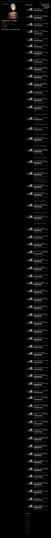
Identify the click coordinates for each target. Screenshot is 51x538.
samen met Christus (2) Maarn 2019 (40, 321)
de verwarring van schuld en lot (39, 172)
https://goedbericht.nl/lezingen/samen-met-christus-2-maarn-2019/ (40, 326)
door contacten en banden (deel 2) (40, 160)
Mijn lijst (23, 1)
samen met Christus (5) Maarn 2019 (40, 297)
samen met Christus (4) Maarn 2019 (40, 305)
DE (38, 1)
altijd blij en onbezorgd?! (38, 505)
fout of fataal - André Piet (38, 91)
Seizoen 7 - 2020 (28, 524)
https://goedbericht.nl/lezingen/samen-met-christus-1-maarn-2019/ (40, 334)
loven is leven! (36, 127)
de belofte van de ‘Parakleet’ (39, 282)
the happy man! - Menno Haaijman (40, 83)
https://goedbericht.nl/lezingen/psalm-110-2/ (40, 457)
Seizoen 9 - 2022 (27, 527)
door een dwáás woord (38, 337)
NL (35, 1)
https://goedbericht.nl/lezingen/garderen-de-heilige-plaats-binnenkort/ (40, 426)
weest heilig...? (36, 117)
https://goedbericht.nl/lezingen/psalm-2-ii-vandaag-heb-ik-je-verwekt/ (40, 442)
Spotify (10, 29)
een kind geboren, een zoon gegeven (40, 15)
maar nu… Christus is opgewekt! (39, 352)
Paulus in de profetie (37, 345)
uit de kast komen (37, 498)
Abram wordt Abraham (38, 490)
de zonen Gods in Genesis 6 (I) (39, 243)
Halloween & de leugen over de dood (40, 67)
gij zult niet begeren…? (38, 236)
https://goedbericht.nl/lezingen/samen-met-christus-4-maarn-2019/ (40, 310)
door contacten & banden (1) (39, 184)
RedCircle (18, 29)
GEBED (4, 1)
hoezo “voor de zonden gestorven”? (40, 482)
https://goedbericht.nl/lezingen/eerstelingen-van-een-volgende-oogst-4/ (40, 256)
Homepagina (10, 1)
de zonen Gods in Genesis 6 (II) (39, 228)
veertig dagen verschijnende (39, 259)
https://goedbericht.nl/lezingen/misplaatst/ (40, 48)
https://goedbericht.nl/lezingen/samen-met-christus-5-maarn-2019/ (40, 302)
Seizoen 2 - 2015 (27, 516)
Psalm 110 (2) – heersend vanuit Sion (40, 453)
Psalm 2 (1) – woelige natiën (39, 460)
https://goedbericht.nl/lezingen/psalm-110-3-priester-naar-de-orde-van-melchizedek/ (40, 434)
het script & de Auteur (38, 367)
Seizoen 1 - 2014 (27, 515)
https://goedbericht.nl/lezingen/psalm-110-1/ (40, 472)
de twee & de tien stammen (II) (39, 106)
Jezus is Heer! (36, 38)
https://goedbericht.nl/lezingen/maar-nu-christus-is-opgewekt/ (40, 357)
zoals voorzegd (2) (37, 8)
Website (3, 29)
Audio (13, 1)
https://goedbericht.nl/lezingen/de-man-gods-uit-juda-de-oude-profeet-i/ (41, 64)
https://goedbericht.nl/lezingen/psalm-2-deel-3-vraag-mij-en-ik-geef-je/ (41, 401)
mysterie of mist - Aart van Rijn (39, 98)
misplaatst (36, 45)
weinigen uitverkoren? (38, 475)
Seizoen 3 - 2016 (27, 518)
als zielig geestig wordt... (38, 51)
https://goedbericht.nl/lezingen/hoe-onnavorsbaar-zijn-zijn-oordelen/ (39, 154)
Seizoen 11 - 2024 (27, 530)
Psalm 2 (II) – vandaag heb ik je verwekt (41, 437)
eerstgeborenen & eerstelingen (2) (40, 374)
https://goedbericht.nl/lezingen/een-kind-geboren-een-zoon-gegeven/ (40, 20)
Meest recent (19, 1)
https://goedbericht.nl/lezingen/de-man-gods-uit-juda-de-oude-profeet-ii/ (41, 35)
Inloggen (41, 1)
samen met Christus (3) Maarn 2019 (40, 313)
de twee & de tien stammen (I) (39, 137)
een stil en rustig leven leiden (39, 382)
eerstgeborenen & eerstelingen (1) (40, 445)
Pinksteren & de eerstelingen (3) (39, 290)
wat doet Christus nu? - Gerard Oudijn (40, 75)
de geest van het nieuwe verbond (40, 204)
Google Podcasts (14, 29)
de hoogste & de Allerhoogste (39, 267)
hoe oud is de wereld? (38, 360)
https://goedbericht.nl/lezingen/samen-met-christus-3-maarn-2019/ (40, 318)
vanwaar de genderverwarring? (39, 215)
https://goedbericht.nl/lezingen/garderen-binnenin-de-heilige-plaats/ (40, 418)
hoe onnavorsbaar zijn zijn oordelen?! (40, 149)
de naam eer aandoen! (38, 275)
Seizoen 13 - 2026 (28, 533)
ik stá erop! (36, 390)
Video (16, 1)
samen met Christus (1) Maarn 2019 (40, 329)
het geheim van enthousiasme (39, 192)
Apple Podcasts (7, 29)
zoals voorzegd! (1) (37, 23)
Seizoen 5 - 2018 (27, 521)
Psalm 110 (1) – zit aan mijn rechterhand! (41, 468)
